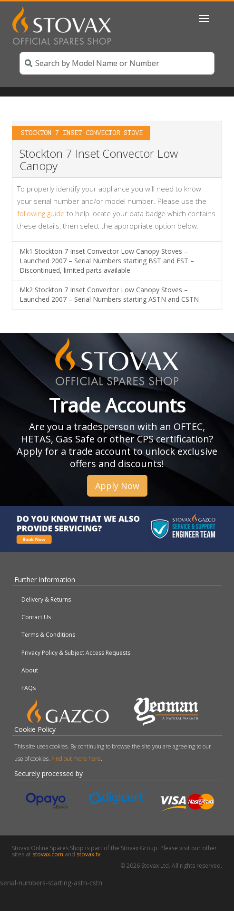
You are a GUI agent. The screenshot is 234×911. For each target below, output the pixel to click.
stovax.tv (88, 854)
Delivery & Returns (46, 599)
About (29, 670)
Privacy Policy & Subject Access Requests (75, 653)
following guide (41, 213)
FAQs (28, 688)
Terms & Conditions (48, 635)
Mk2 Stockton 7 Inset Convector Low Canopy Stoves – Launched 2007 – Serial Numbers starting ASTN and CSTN (109, 294)
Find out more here (76, 759)
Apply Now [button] (117, 485)
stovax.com (47, 854)
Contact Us (36, 617)
